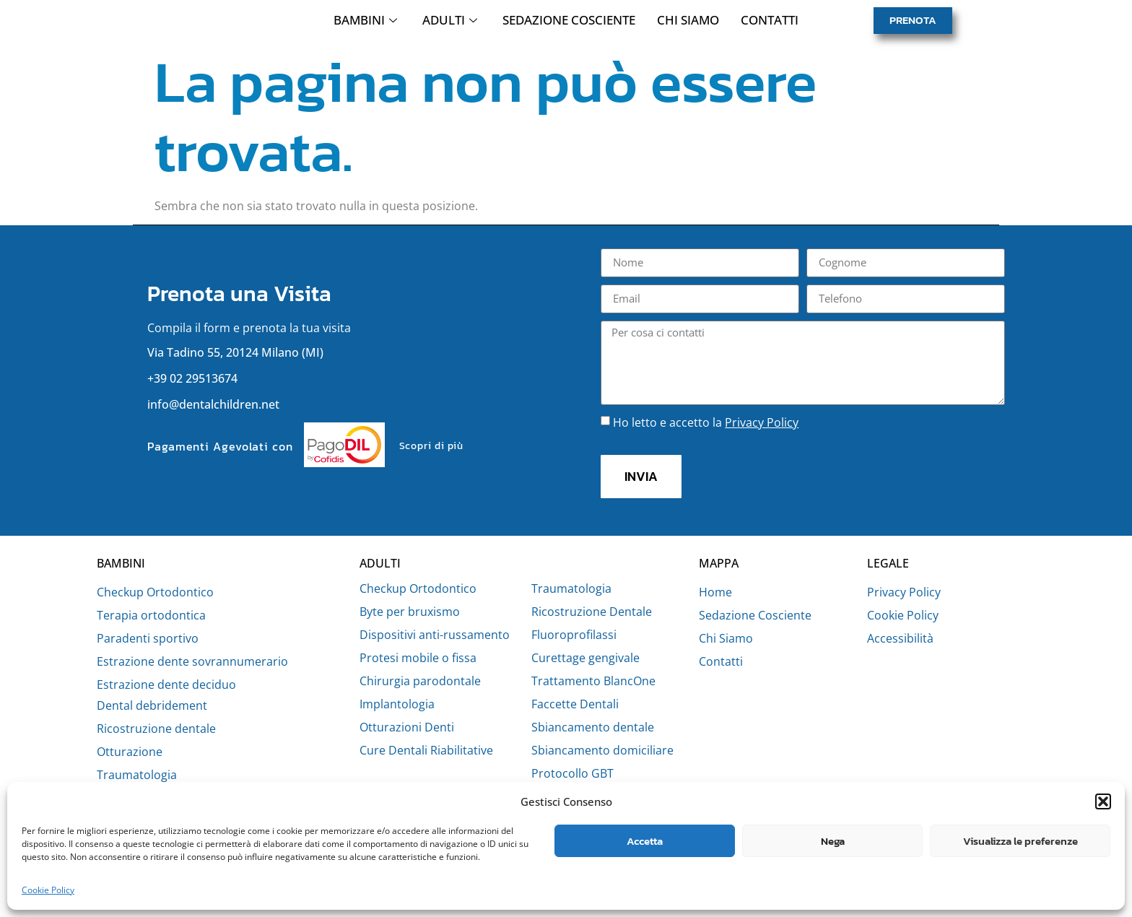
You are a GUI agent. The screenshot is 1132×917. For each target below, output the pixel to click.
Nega (833, 841)
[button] (1103, 793)
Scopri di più (431, 454)
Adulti (451, 24)
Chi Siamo (688, 24)
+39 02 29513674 (192, 387)
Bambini (367, 24)
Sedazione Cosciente (568, 24)
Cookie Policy (48, 890)
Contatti (769, 24)
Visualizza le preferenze (1020, 841)
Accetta (645, 841)
